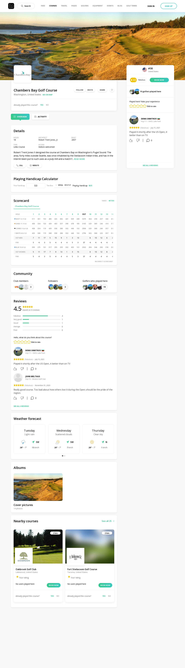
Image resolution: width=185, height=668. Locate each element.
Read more (79, 159)
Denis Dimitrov (33, 350)
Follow (79, 90)
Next (173, 137)
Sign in (151, 6)
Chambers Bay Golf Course (27, 206)
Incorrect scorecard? (104, 261)
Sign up (168, 6)
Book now (53, 585)
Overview (22, 116)
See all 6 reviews (21, 406)
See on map (47, 95)
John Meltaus (32, 376)
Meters (111, 201)
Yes (41, 105)
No (47, 105)
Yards (104, 201)
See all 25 (108, 521)
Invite (90, 90)
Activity (42, 116)
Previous (127, 137)
